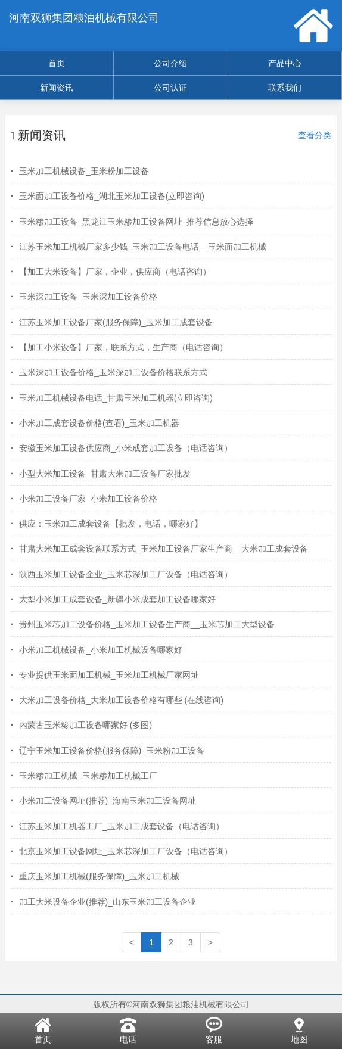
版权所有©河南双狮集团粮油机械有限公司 (171, 1004)
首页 (56, 63)
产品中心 (284, 63)
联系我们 (284, 87)
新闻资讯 (56, 87)
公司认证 (170, 87)
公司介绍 (170, 63)
